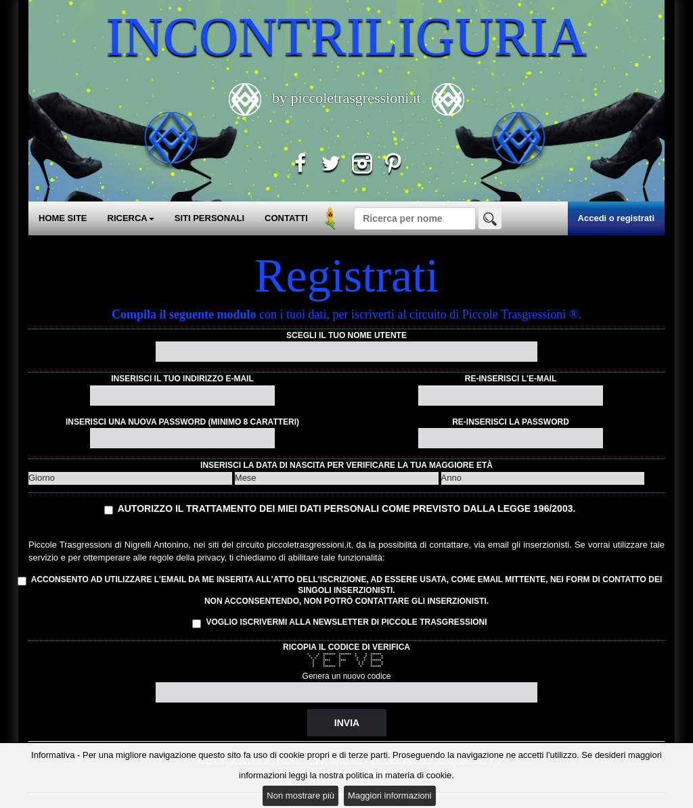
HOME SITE (63, 218)
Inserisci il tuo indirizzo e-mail (182, 378)
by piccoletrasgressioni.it (347, 97)
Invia (346, 722)
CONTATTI (286, 218)
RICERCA (131, 218)
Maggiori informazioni (390, 795)
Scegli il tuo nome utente (346, 335)
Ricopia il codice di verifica (346, 647)
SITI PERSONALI (209, 218)
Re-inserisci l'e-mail (511, 378)
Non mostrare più (300, 795)
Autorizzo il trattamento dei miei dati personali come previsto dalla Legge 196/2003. (347, 508)
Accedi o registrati (616, 218)
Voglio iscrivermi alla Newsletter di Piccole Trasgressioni (339, 622)
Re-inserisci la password (510, 422)
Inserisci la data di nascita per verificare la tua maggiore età (346, 465)
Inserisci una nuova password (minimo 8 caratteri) (182, 422)
